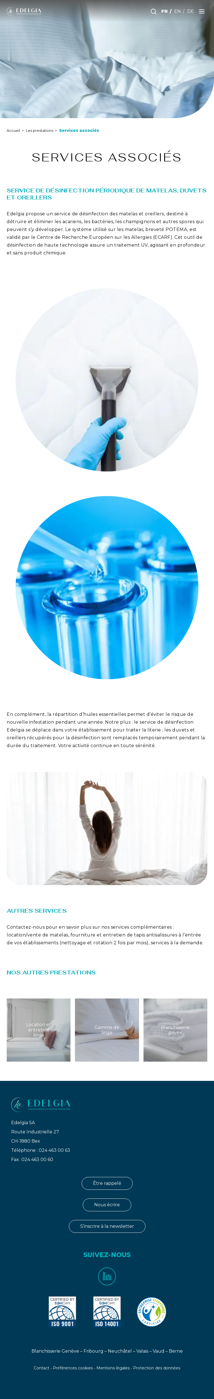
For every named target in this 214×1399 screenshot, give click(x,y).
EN (177, 11)
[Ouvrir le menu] (201, 11)
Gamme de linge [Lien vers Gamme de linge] (106, 1030)
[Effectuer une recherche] (153, 11)
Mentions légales (113, 1368)
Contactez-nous (26, 927)
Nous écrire (107, 1204)
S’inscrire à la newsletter (107, 1226)
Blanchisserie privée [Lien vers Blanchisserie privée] (175, 1030)
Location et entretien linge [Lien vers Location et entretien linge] (38, 1030)
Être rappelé (107, 1183)
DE (190, 11)
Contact (41, 1368)
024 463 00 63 (54, 1150)
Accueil (13, 130)
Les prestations (39, 130)
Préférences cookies (73, 1368)
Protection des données (156, 1368)
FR (164, 11)
